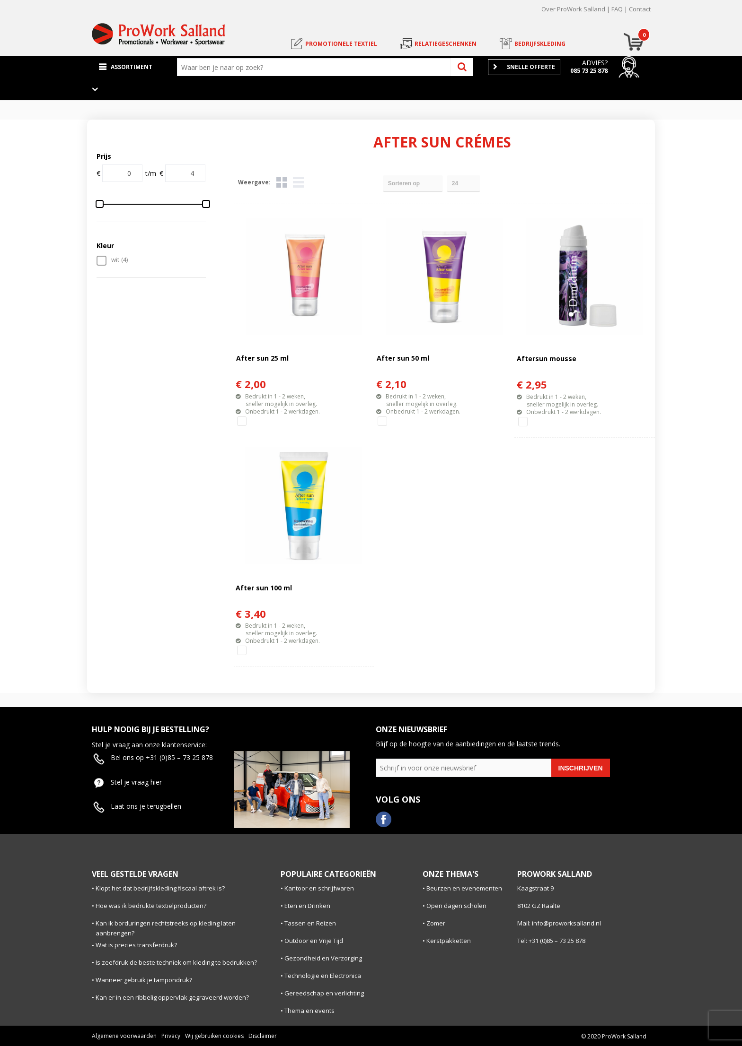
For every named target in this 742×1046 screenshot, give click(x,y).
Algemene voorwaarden (124, 1036)
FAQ (617, 9)
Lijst (298, 182)
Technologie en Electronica (322, 975)
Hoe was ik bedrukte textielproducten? (151, 905)
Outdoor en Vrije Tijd (313, 940)
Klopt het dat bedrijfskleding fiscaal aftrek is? (160, 888)
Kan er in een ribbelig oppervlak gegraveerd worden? (172, 997)
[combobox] (316, 67)
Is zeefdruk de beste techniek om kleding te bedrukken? (176, 962)
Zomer (435, 923)
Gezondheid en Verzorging (323, 958)
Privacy (170, 1036)
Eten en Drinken (307, 905)
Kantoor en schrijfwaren (319, 888)
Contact (640, 9)
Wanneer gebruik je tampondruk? (144, 980)
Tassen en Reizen (310, 923)
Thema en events (309, 1010)
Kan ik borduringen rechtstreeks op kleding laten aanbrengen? (166, 928)
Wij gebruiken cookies (214, 1036)
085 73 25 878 (589, 70)
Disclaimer (262, 1036)
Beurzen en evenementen (464, 888)
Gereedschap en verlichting (324, 993)
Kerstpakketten (448, 940)
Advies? (595, 62)
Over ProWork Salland (573, 9)
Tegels (281, 182)
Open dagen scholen (456, 905)
